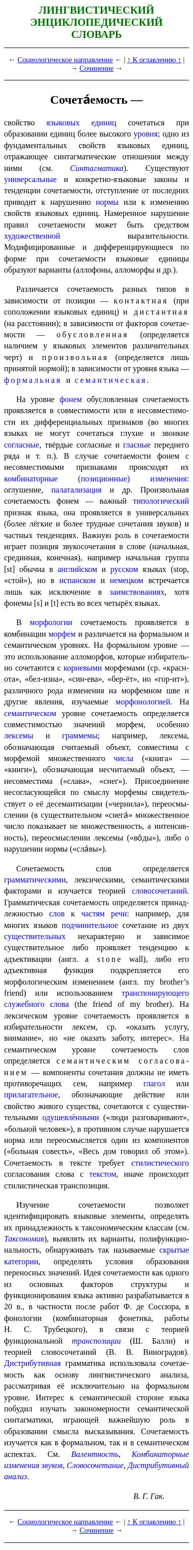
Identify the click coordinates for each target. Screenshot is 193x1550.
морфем (62, 634)
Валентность (95, 1454)
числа (124, 758)
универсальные (30, 179)
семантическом (30, 713)
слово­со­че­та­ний (159, 891)
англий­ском (77, 569)
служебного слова (36, 1004)
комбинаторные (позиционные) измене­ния (95, 478)
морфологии (51, 622)
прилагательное (31, 1094)
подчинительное (90, 925)
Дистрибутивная (32, 1363)
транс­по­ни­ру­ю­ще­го (155, 993)
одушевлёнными (71, 1117)
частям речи (104, 913)
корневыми (82, 667)
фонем (70, 399)
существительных (35, 936)
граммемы (80, 735)
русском (124, 569)
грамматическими (35, 879)
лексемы (18, 735)
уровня (146, 133)
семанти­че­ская (111, 380)
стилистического (160, 1163)
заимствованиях (137, 592)
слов (57, 913)
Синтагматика (96, 168)
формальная (33, 380)
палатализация (76, 489)
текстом (102, 1174)
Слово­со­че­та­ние (95, 1465)
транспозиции (96, 1341)
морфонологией (142, 701)
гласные (136, 444)
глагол (154, 1083)
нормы (107, 202)
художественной (32, 236)
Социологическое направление (65, 60)
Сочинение (96, 68)
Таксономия (24, 1238)
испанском (77, 580)
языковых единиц (82, 122)
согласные (21, 444)
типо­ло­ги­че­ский (161, 501)
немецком (126, 580)
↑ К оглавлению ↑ (154, 60)
